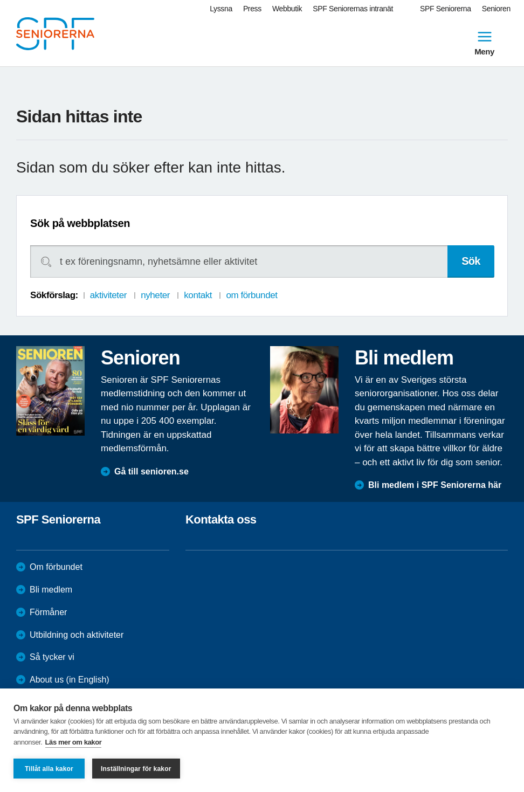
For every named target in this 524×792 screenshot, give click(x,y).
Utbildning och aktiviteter (76, 634)
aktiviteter (108, 295)
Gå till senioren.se (151, 471)
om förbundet (251, 295)
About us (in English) (69, 679)
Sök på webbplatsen (80, 223)
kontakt (198, 295)
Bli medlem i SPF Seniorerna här (434, 485)
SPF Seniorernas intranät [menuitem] (353, 8)
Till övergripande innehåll (0, 0)
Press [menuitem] (252, 8)
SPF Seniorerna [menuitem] (445, 8)
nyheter (155, 295)
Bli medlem (51, 589)
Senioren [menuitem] (496, 8)
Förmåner (48, 612)
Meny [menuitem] (484, 42)
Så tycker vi (52, 657)
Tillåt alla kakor (49, 769)
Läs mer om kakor (73, 742)
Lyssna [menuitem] (221, 8)
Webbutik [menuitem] (287, 8)
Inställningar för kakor (136, 769)
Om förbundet (56, 566)
